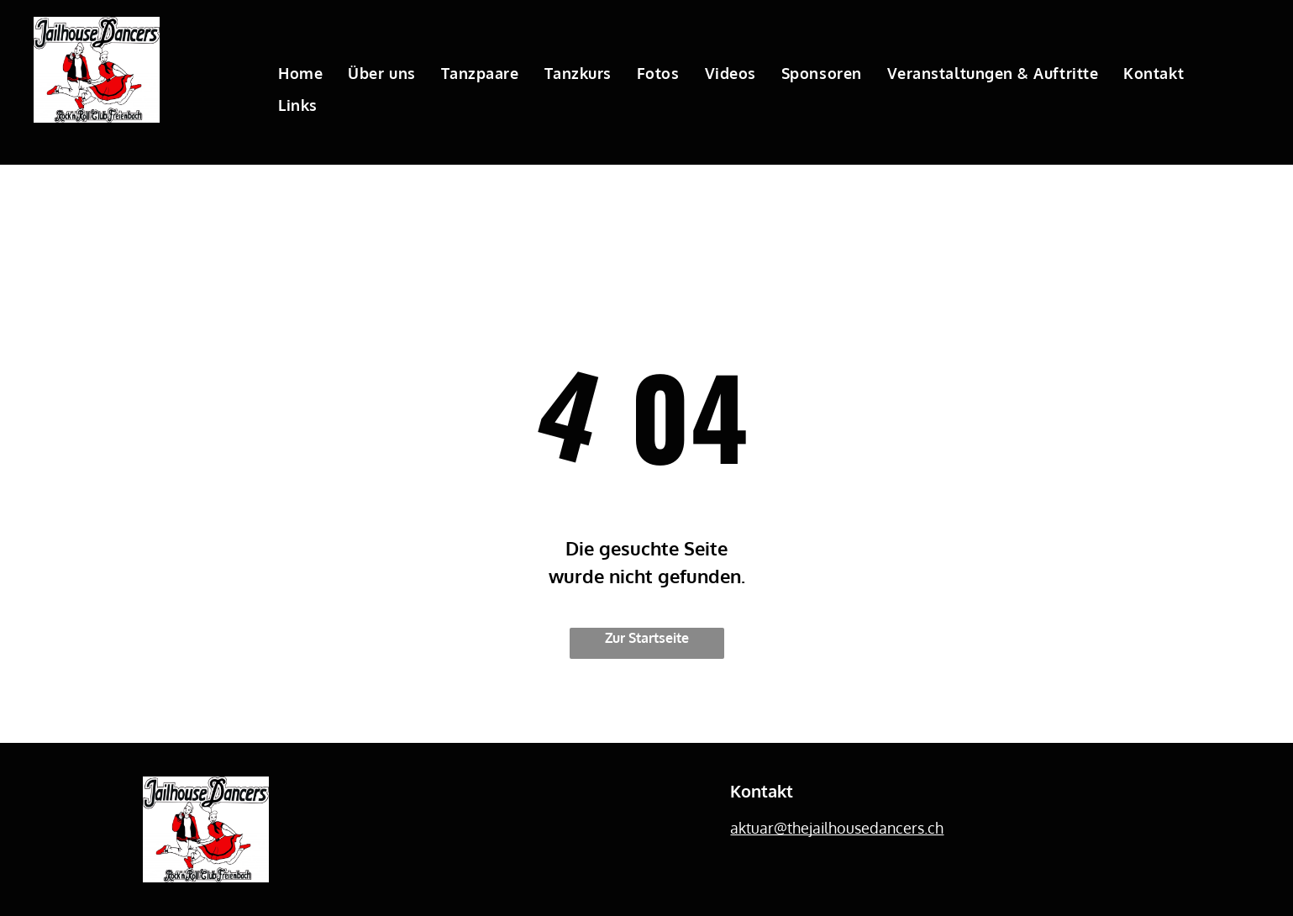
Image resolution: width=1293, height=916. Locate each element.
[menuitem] (300, 73)
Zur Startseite (647, 637)
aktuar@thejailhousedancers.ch (836, 828)
